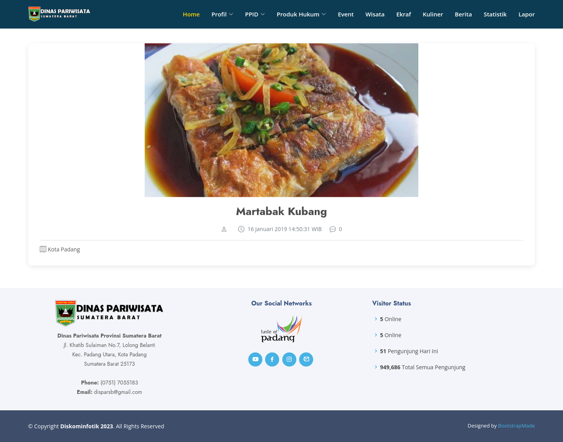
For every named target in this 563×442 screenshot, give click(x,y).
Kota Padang (64, 252)
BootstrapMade (516, 425)
